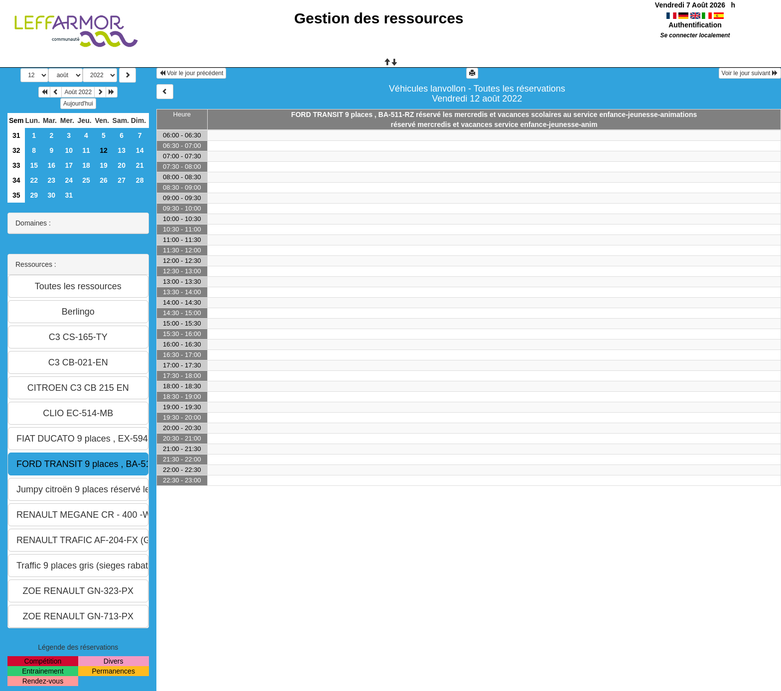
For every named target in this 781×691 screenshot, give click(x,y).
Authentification (695, 25)
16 (52, 165)
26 (104, 180)
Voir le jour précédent (191, 73)
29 (34, 195)
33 (16, 165)
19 (104, 165)
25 (86, 180)
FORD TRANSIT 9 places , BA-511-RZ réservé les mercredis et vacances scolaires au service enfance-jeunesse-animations (494, 114)
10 (69, 150)
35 (16, 195)
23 (52, 180)
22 (34, 180)
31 (16, 135)
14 (140, 150)
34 (16, 180)
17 (69, 165)
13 (122, 150)
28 (140, 180)
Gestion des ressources (378, 18)
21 (140, 165)
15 (34, 165)
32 (16, 150)
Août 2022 (78, 92)
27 (122, 180)
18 (86, 165)
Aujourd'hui (78, 103)
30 (52, 195)
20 (122, 165)
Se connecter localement (695, 35)
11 (86, 150)
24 (69, 180)
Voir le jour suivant (750, 73)
